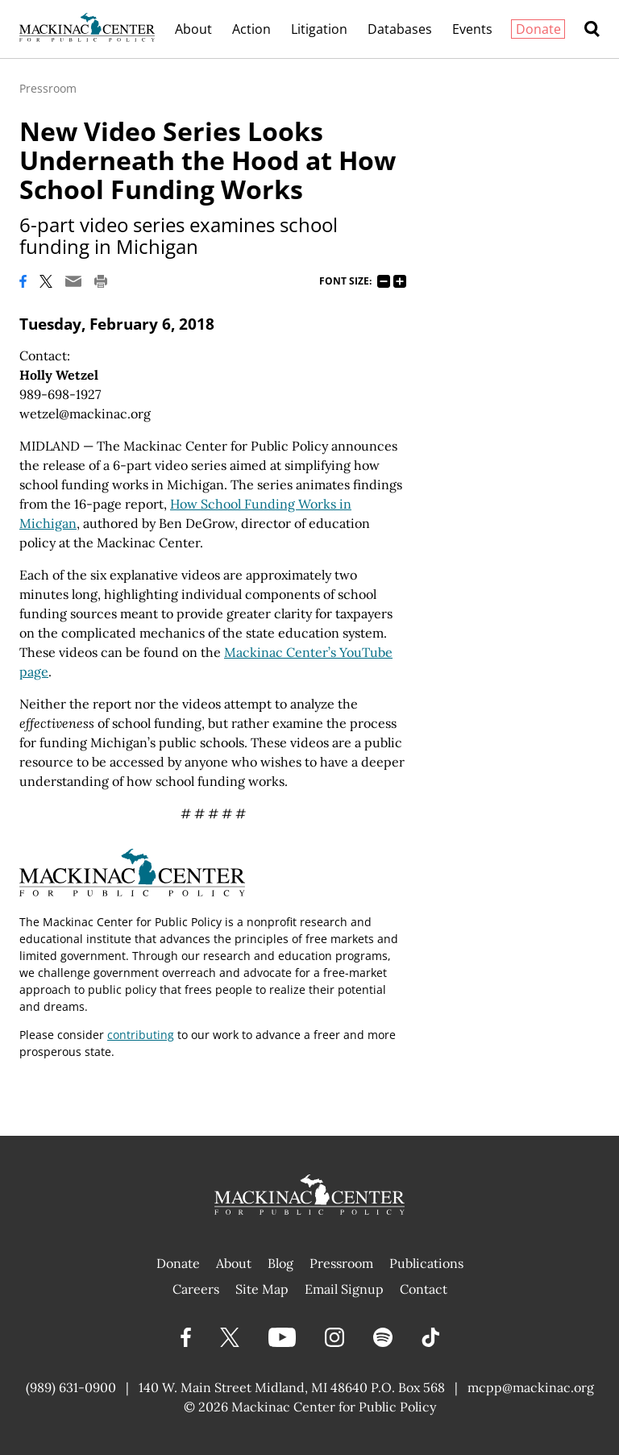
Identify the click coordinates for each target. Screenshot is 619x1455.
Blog (280, 1263)
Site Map (262, 1289)
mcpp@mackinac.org (530, 1387)
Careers (195, 1289)
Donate (538, 29)
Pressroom (48, 88)
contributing (140, 1034)
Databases (400, 29)
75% (383, 281)
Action (251, 29)
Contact (423, 1289)
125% (399, 281)
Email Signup (344, 1289)
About (193, 29)
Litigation (319, 29)
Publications (426, 1263)
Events (472, 29)
